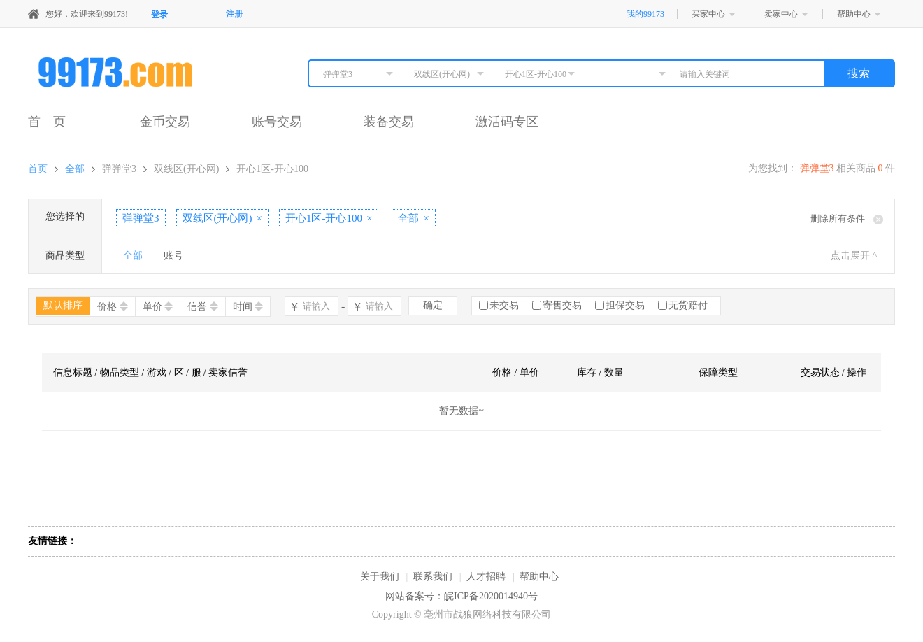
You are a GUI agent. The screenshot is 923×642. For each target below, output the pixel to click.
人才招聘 (486, 576)
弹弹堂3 (119, 169)
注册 (234, 14)
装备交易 (389, 122)
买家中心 (708, 14)
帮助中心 (854, 14)
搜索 (858, 73)
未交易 (504, 305)
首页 (38, 169)
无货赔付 (688, 305)
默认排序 (63, 305)
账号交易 (277, 122)
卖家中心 (781, 14)
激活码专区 (506, 122)
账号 (173, 255)
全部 (75, 169)
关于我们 (379, 576)
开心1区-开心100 (272, 169)
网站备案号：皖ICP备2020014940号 (461, 596)
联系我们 (432, 576)
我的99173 (645, 14)
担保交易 (625, 305)
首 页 (47, 122)
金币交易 (165, 122)
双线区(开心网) (186, 169)
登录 (159, 15)
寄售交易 (562, 305)
